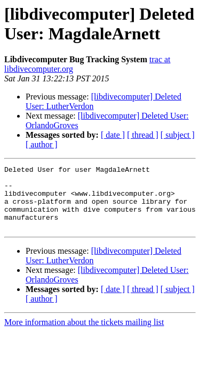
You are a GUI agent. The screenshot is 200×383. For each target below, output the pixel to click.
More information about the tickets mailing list (84, 334)
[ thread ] (142, 134)
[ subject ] (178, 134)
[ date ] (113, 134)
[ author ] (42, 144)
